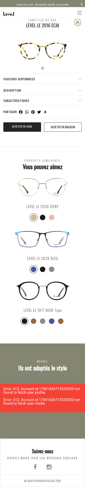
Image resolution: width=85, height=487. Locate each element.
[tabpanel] (42, 50)
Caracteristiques (16, 101)
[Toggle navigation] (80, 13)
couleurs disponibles (19, 79)
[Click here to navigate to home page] (8, 13)
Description (12, 90)
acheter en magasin (63, 127)
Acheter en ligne (22, 126)
